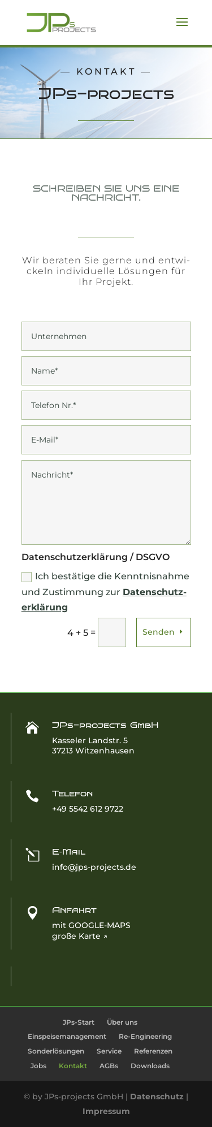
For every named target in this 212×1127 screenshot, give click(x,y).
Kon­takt (73, 1065)
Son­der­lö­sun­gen (56, 1051)
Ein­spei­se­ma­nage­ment (67, 1036)
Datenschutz (157, 1096)
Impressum (106, 1111)
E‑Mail (68, 852)
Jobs (38, 1065)
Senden (158, 632)
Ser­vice (109, 1051)
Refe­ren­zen (153, 1051)
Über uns (122, 1022)
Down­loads (150, 1065)
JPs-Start (78, 1022)
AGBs (108, 1065)
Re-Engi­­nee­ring (145, 1036)
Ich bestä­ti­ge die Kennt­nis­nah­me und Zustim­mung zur (105, 591)
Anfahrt (74, 910)
